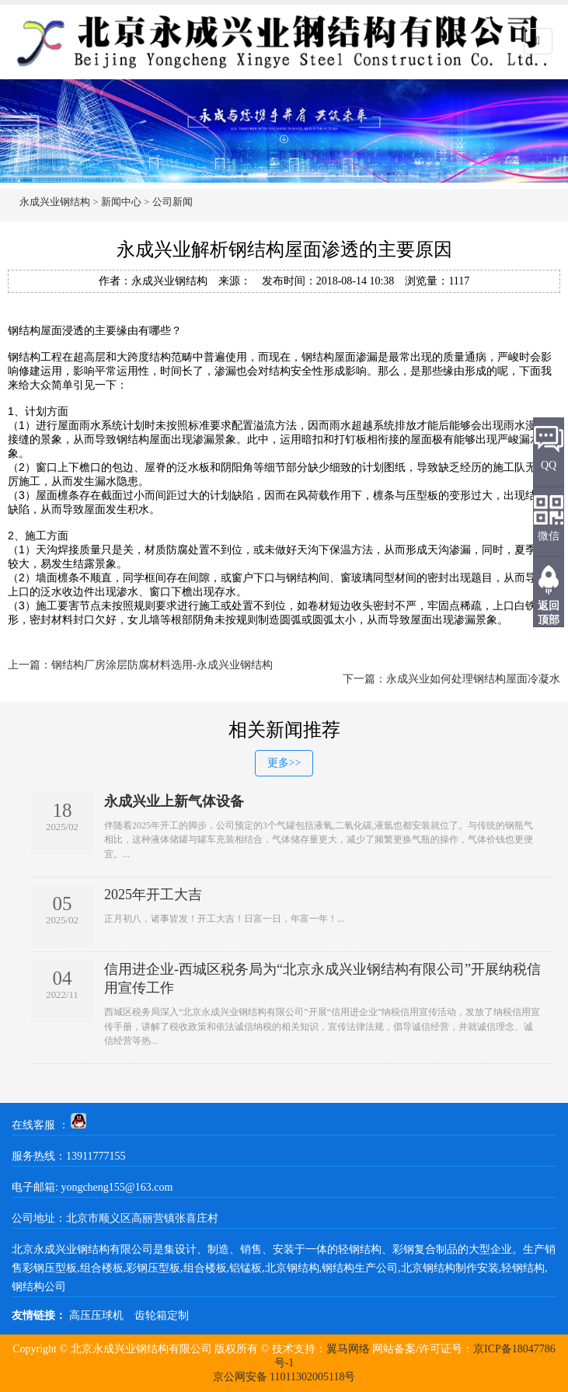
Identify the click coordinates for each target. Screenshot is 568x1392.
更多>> (284, 763)
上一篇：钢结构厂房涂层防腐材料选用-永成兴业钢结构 (140, 665)
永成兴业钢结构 (54, 202)
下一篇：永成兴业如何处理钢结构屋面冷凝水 (451, 679)
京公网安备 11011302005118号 (284, 1377)
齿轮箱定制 (161, 1315)
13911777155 (95, 1156)
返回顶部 (548, 613)
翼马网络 (348, 1349)
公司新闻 (172, 202)
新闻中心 (121, 202)
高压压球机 (96, 1315)
